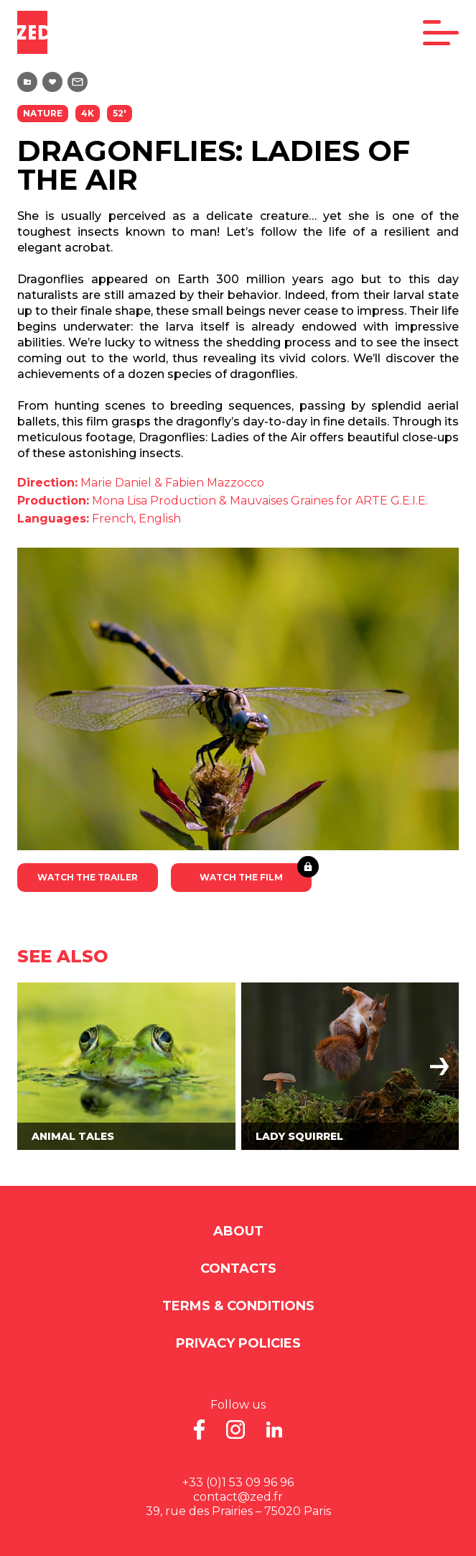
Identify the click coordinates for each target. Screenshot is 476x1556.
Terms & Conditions (238, 1306)
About (238, 1231)
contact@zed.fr (238, 1497)
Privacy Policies (238, 1343)
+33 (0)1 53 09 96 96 (238, 1482)
